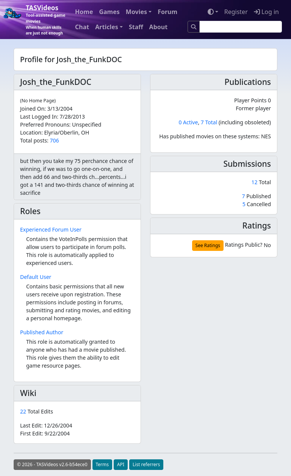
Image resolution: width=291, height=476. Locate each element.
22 (24, 411)
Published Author (41, 332)
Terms (102, 464)
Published (256, 196)
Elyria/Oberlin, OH (66, 132)
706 (54, 140)
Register (236, 12)
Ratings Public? (244, 244)
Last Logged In (38, 116)
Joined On (32, 108)
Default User (35, 276)
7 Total (209, 122)
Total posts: (34, 140)
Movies (136, 12)
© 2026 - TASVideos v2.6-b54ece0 (52, 464)
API (120, 464)
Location (30, 132)
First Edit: (45, 433)
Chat (82, 27)
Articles (106, 27)
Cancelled (256, 204)
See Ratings (208, 245)
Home (84, 12)
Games (109, 12)
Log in (266, 12)
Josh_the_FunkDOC (55, 82)
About (158, 27)
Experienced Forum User (50, 229)
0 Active (188, 122)
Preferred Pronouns (44, 124)
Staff (136, 27)
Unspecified (86, 124)
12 (255, 182)
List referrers (146, 464)
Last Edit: (46, 425)
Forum (167, 12)
